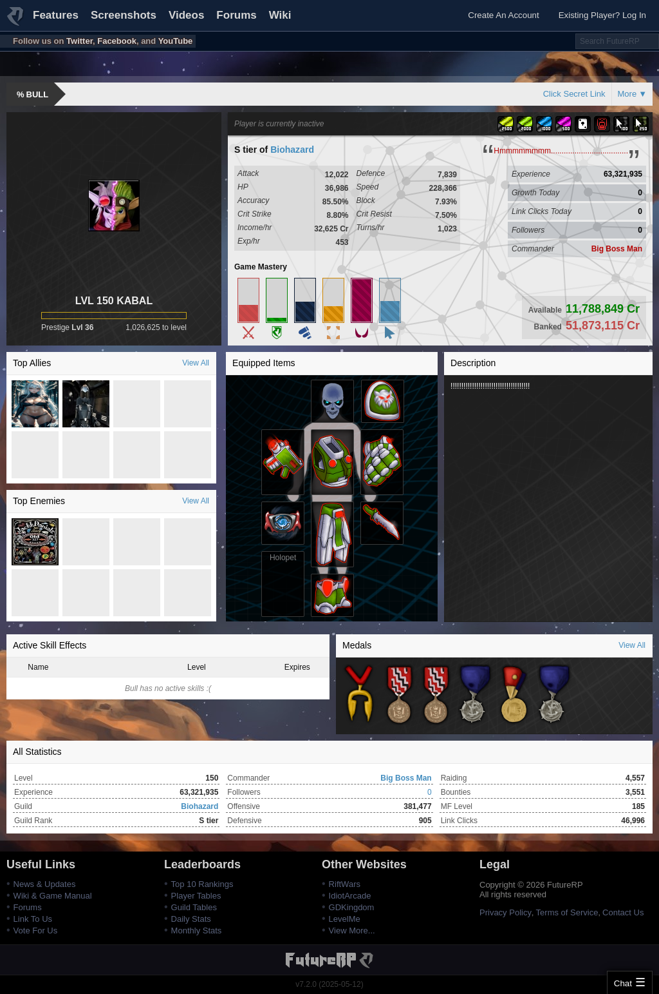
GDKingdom (352, 907)
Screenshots (123, 15)
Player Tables (196, 896)
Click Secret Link (574, 94)
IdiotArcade (350, 896)
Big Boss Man (616, 248)
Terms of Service (567, 912)
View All (195, 362)
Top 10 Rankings (202, 884)
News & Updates (45, 884)
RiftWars (344, 884)
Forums (236, 15)
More (627, 94)
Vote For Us (36, 930)
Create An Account (503, 15)
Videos (186, 15)
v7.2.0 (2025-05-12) (329, 984)
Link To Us (33, 919)
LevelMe (344, 919)
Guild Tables (194, 907)
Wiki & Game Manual (53, 896)
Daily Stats (191, 919)
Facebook (116, 41)
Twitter (79, 41)
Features (56, 15)
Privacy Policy (505, 912)
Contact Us (623, 912)
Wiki (280, 15)
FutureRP (16, 21)
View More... (352, 930)
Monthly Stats (196, 930)
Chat (623, 983)
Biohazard (292, 149)
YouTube (175, 41)
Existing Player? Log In (602, 15)
